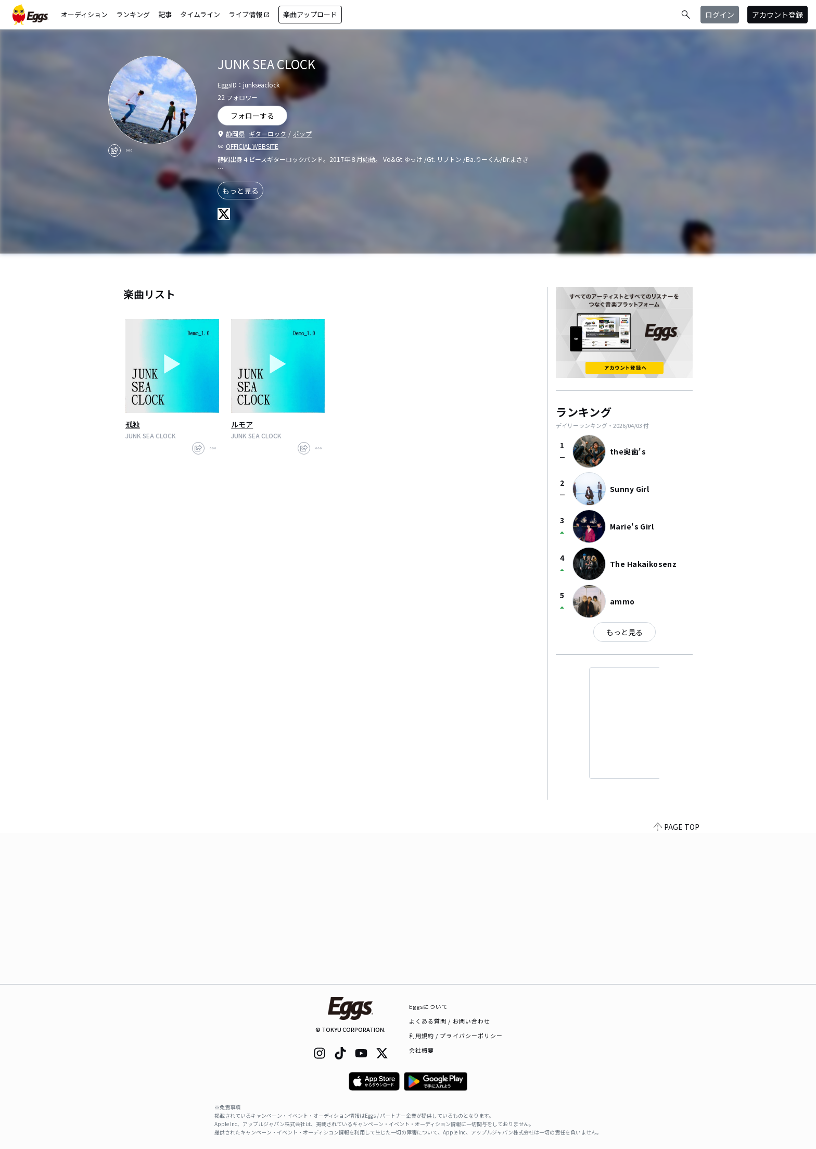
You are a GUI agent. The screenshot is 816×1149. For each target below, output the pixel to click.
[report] (129, 150)
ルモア (242, 424)
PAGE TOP (676, 978)
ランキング (133, 14)
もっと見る (240, 190)
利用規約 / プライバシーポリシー (456, 1035)
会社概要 (421, 1050)
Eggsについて (429, 1006)
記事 (165, 14)
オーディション (84, 14)
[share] (114, 150)
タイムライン (200, 14)
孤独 (132, 424)
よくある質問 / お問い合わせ (450, 1021)
